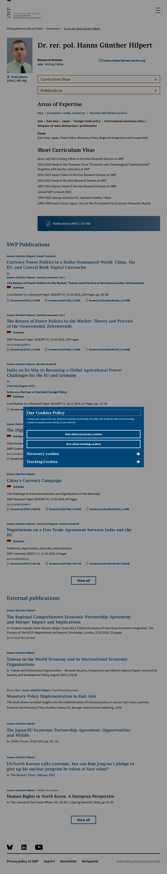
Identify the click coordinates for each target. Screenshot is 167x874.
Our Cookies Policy (46, 412)
